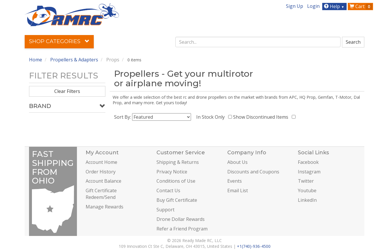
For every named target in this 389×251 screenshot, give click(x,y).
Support (165, 209)
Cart (361, 6)
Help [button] (335, 6)
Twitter (306, 181)
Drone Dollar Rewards (180, 219)
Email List (237, 190)
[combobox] (258, 42)
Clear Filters (67, 91)
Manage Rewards (104, 207)
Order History (101, 171)
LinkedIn (307, 200)
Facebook (308, 162)
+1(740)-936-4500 (254, 246)
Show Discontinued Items (262, 117)
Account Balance (103, 181)
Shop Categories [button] (59, 41)
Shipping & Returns (177, 162)
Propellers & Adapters (74, 59)
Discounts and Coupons (253, 171)
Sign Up (294, 6)
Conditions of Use (175, 181)
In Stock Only (211, 117)
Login (313, 6)
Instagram (309, 171)
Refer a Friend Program (182, 229)
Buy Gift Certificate (176, 200)
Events (234, 181)
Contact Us (168, 190)
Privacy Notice (171, 171)
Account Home (101, 162)
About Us (237, 162)
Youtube (307, 190)
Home (35, 59)
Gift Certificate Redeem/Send (101, 193)
